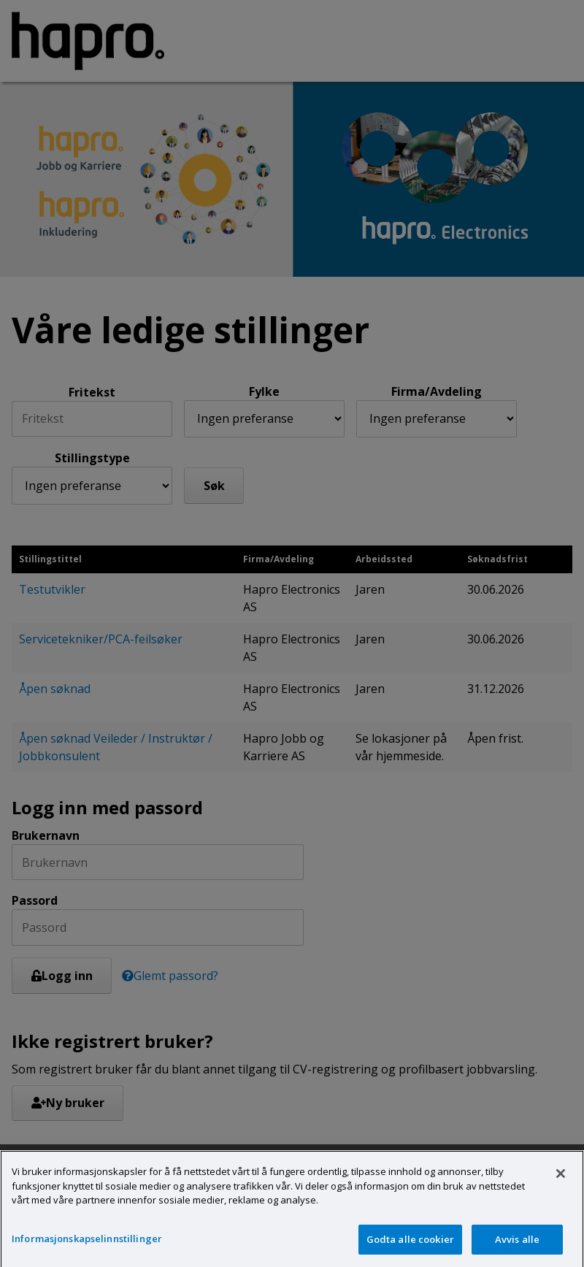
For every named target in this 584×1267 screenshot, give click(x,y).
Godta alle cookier (410, 1249)
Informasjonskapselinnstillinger (87, 1248)
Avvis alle (517, 1249)
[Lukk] (561, 1184)
